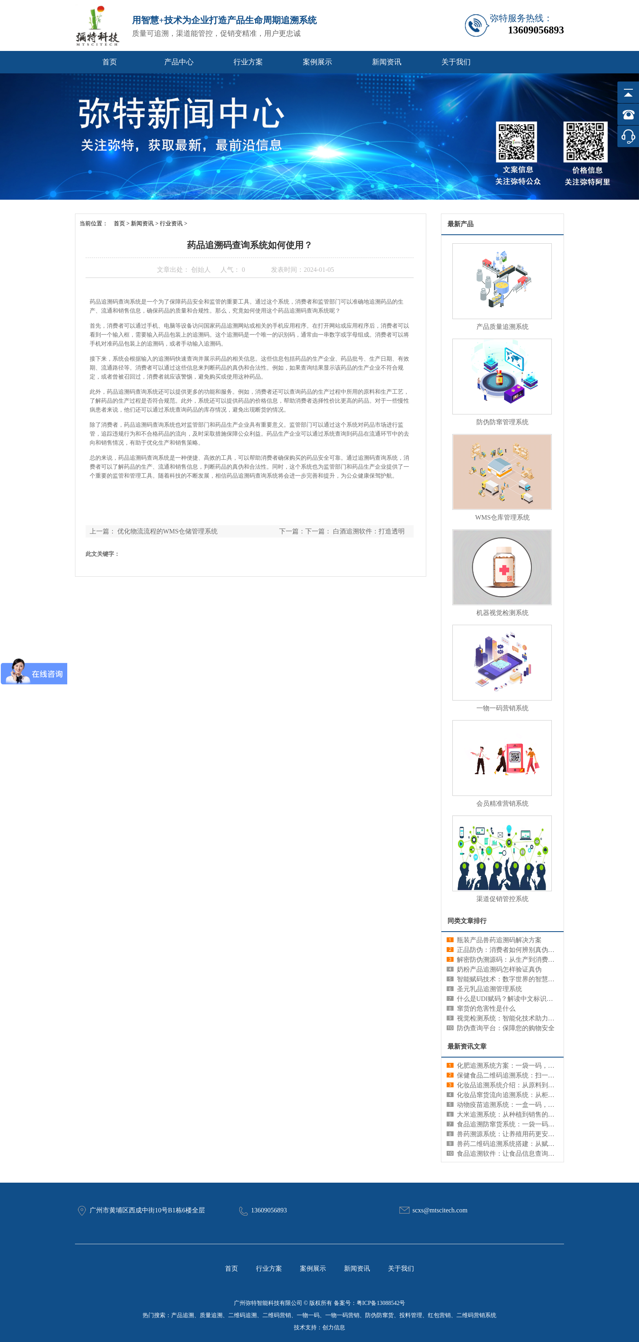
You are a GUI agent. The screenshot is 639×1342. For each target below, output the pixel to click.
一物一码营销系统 (502, 708)
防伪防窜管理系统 (502, 422)
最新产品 (460, 223)
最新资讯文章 (467, 1046)
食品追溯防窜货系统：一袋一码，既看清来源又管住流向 (538, 1124)
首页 (109, 62)
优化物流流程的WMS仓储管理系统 (167, 531)
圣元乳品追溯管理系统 (489, 988)
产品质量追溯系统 (502, 326)
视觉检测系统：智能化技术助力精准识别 (515, 1018)
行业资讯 (171, 223)
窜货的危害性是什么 (486, 1008)
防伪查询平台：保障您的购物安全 (506, 1028)
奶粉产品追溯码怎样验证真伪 (499, 969)
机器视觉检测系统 (502, 612)
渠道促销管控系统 (502, 898)
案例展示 (317, 62)
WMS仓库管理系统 (502, 517)
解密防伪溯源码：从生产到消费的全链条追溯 (522, 959)
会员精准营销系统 (502, 803)
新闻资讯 (386, 62)
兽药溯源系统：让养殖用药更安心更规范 (515, 1133)
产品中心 (179, 62)
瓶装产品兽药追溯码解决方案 (499, 940)
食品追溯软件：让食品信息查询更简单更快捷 (522, 1153)
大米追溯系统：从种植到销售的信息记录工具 (522, 1114)
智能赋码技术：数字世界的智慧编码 (509, 979)
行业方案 (248, 62)
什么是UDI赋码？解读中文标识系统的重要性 (521, 998)
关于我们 (456, 62)
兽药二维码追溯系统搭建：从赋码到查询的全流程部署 (535, 1143)
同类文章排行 (467, 920)
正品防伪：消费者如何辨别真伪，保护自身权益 (525, 949)
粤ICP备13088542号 (381, 1303)
